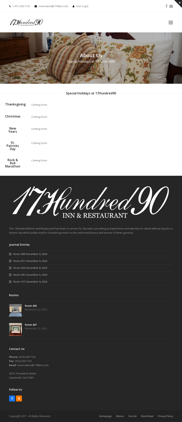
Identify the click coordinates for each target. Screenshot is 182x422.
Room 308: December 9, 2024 (30, 254)
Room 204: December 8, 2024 (30, 268)
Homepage (105, 416)
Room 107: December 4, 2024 (30, 281)
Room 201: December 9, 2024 (30, 261)
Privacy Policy (165, 416)
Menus (120, 416)
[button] (171, 22)
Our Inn (132, 416)
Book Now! (147, 416)
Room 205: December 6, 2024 (30, 274)
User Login (82, 6)
